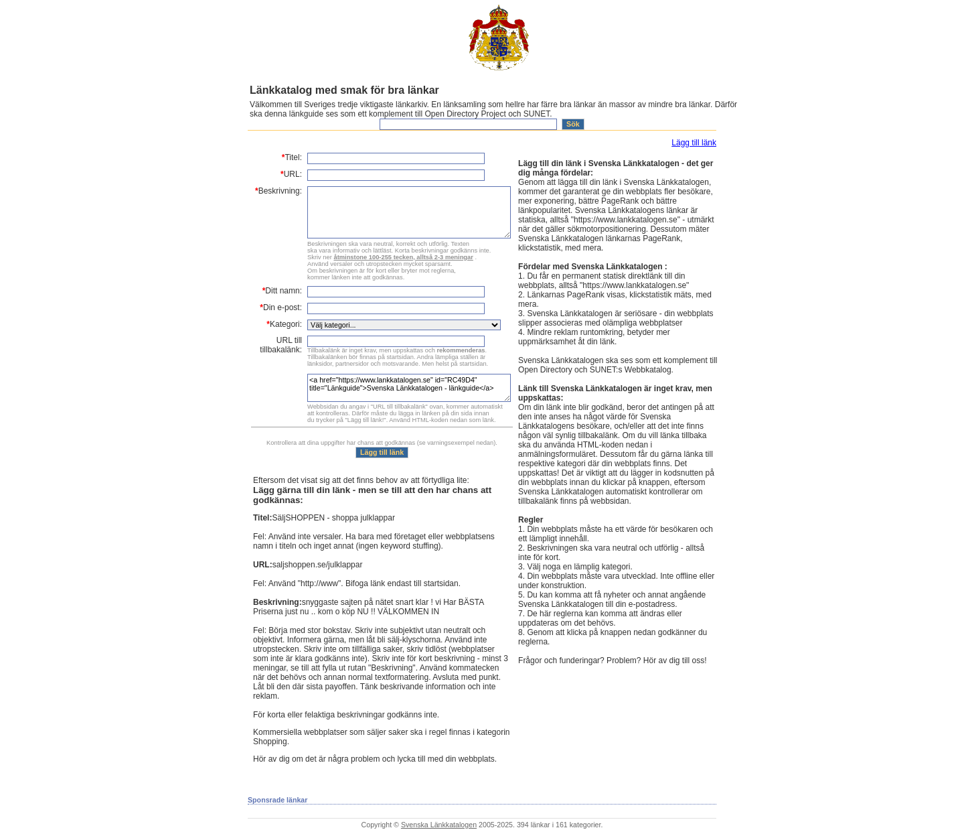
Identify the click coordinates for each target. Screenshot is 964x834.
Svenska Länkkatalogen (439, 825)
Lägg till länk (693, 142)
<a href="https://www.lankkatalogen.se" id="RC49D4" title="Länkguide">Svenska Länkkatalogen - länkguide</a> (409, 388)
